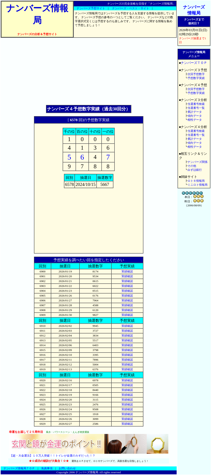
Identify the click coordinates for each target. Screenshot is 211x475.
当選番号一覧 (196, 108)
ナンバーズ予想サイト (91, 8)
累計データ (195, 111)
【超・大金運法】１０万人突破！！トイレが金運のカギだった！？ (52, 455)
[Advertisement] (88, 71)
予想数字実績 (196, 78)
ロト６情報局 (196, 180)
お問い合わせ (67, 468)
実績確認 (127, 271)
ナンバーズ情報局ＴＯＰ (19, 468)
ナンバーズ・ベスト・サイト (130, 8)
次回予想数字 (196, 74)
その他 (192, 165)
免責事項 (47, 468)
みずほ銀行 (195, 169)
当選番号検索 (196, 104)
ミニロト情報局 (197, 184)
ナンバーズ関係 (197, 162)
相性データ (195, 119)
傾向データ (195, 115)
